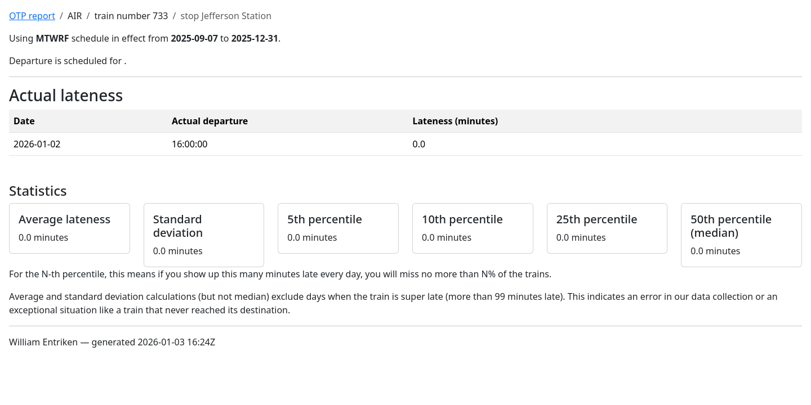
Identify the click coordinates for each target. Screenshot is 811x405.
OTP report (32, 16)
